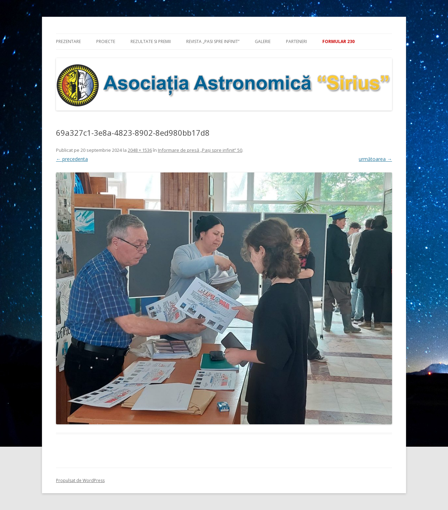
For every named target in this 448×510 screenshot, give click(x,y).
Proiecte (105, 41)
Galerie (263, 41)
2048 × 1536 (140, 150)
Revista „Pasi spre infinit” (212, 41)
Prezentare (68, 41)
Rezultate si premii (151, 41)
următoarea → (375, 159)
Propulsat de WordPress (80, 480)
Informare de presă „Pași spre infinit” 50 (200, 150)
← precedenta (72, 159)
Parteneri (296, 41)
